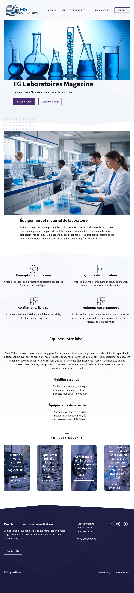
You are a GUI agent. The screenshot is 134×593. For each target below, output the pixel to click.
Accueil (52, 10)
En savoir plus (23, 101)
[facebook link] (126, 524)
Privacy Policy (103, 572)
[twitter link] (118, 524)
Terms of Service (122, 572)
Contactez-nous (50, 101)
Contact (122, 10)
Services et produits (76, 10)
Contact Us (13, 551)
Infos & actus (101, 10)
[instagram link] (111, 524)
